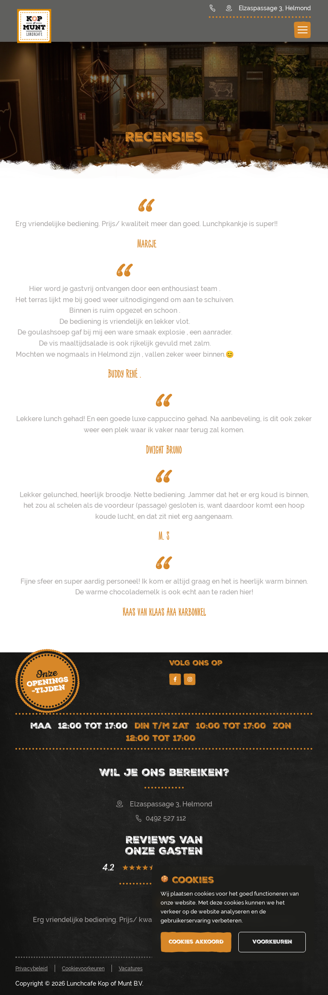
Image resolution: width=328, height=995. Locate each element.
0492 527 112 (160, 818)
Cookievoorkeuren (83, 969)
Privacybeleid (31, 969)
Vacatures (131, 969)
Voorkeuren (272, 942)
